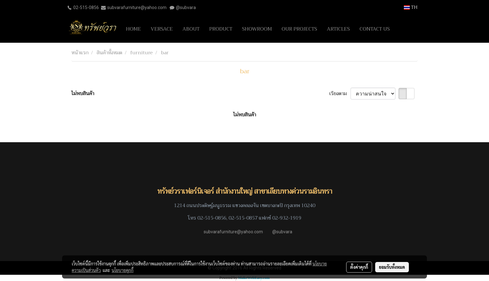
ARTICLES (338, 29)
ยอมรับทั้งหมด (392, 267)
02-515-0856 (86, 7)
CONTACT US (375, 29)
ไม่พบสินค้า (82, 93)
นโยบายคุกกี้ (122, 270)
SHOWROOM (257, 29)
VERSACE (162, 29)
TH (411, 7)
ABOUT (191, 29)
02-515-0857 (243, 218)
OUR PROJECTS (299, 29)
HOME (133, 29)
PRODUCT (220, 29)
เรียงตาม (340, 93)
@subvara (186, 7)
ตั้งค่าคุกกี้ (359, 267)
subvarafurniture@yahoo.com (137, 7)
